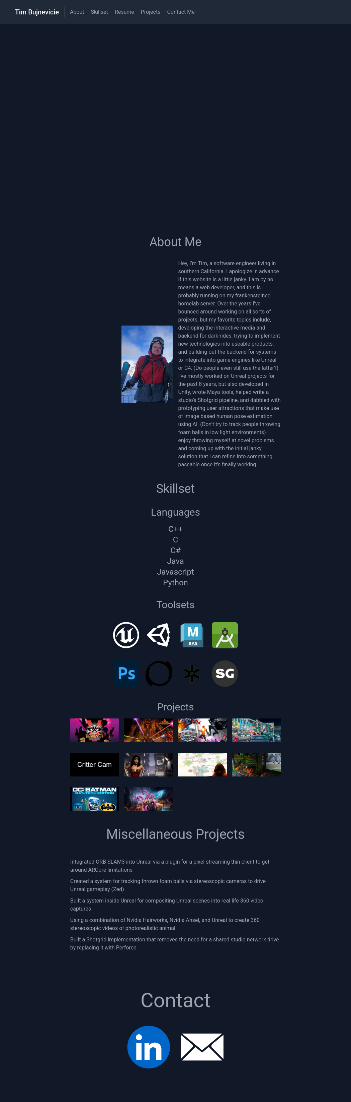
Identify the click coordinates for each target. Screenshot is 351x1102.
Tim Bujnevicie (37, 12)
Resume (124, 12)
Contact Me (180, 12)
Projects (151, 12)
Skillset (99, 12)
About (77, 12)
